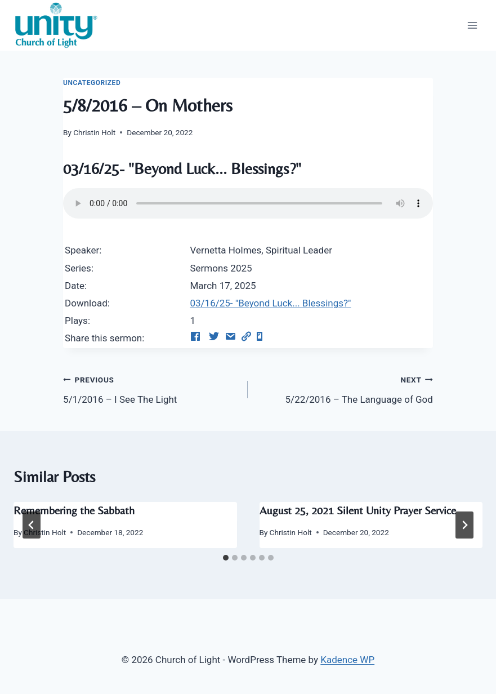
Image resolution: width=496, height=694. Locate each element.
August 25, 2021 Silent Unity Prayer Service (358, 510)
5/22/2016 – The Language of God (344, 388)
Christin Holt (94, 132)
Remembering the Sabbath (74, 510)
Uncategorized (91, 83)
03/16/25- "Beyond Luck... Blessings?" (270, 303)
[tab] (226, 557)
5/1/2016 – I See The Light (150, 388)
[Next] (464, 525)
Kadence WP (347, 659)
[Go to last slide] (32, 525)
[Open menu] (472, 25)
